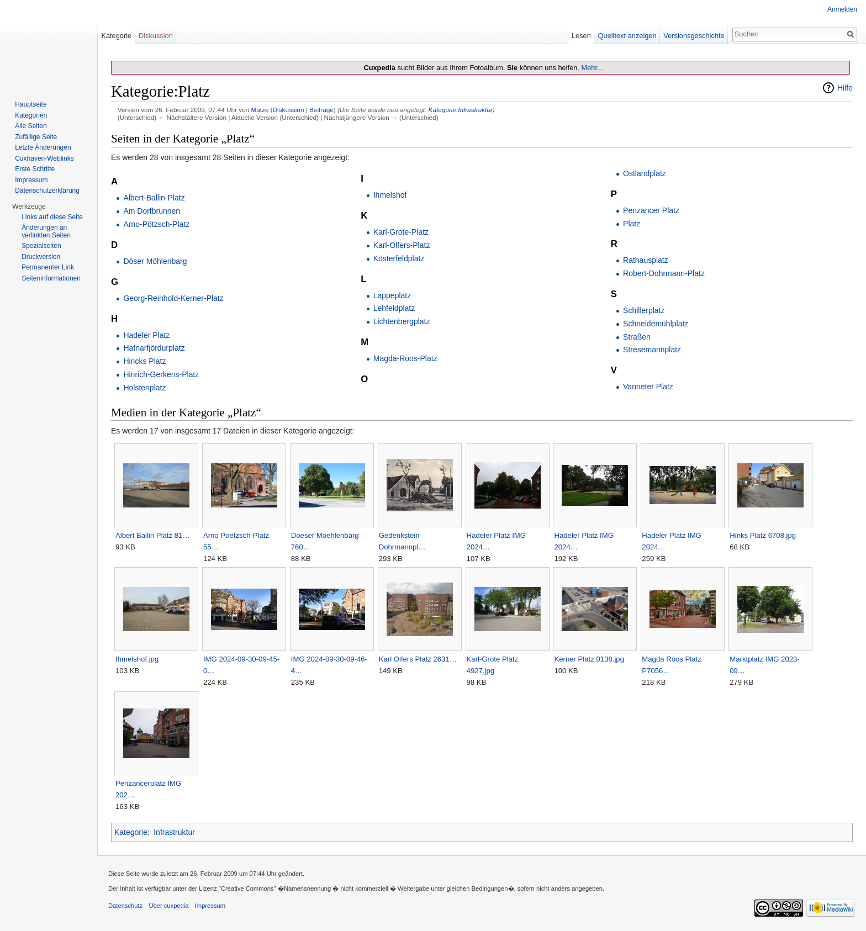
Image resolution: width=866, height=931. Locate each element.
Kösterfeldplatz (399, 258)
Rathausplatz (645, 260)
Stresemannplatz (652, 349)
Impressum (31, 180)
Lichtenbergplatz (401, 321)
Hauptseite (30, 104)
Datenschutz (125, 905)
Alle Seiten (30, 126)
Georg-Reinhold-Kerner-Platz (173, 298)
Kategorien (31, 115)
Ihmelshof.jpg (137, 659)
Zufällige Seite (36, 137)
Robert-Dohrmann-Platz (664, 273)
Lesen (581, 35)
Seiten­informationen (51, 278)
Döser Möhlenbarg (155, 261)
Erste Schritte (35, 169)
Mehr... (592, 68)
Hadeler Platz (146, 335)
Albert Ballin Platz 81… (152, 535)
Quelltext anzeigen (627, 35)
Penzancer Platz (651, 210)
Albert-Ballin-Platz (153, 197)
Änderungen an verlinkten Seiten (46, 231)
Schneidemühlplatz (655, 323)
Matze (259, 109)
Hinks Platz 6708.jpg (763, 535)
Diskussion (288, 109)
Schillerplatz (643, 310)
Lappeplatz (392, 295)
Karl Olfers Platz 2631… (418, 659)
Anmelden (842, 9)
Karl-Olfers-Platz (401, 245)
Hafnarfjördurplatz (153, 347)
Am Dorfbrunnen (151, 211)
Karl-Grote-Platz (401, 232)
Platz (631, 223)
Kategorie (130, 832)
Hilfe (845, 87)
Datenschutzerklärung (47, 190)
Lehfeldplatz (394, 308)
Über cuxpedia (168, 905)
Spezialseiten (41, 246)
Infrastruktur (174, 832)
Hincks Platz (144, 361)
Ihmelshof (390, 195)
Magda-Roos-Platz (405, 358)
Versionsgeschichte (693, 35)
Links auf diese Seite (52, 217)
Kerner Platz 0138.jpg (589, 659)
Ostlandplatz (644, 173)
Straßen (637, 336)
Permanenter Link (48, 267)
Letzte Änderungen (43, 147)
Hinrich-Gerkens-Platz (161, 374)
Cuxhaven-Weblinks (44, 158)
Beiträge (321, 109)
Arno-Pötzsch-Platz (156, 224)
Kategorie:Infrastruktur (461, 109)
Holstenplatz (144, 387)
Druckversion (41, 257)
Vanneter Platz (648, 386)
